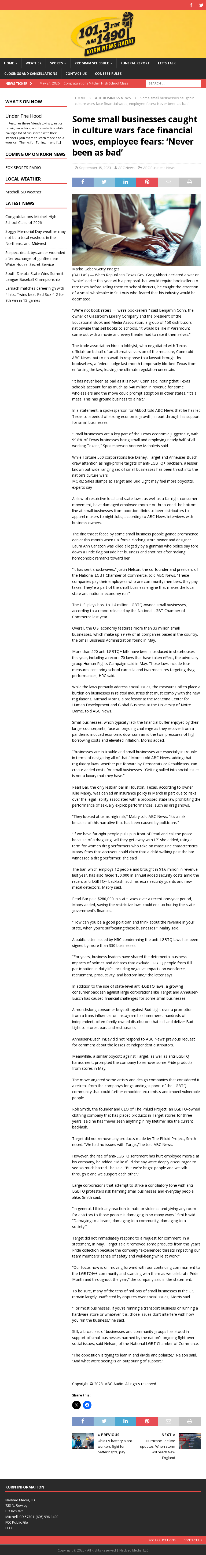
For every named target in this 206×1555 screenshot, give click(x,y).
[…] (58, 142)
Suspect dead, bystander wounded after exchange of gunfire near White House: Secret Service (35, 257)
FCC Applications (162, 1540)
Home (9, 62)
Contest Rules (108, 73)
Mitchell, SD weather (23, 191)
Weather (34, 62)
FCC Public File (16, 1521)
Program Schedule (92, 62)
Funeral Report (135, 62)
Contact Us (76, 73)
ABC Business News (159, 166)
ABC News (126, 166)
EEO (8, 1527)
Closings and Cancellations (30, 73)
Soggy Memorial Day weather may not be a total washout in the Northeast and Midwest (35, 236)
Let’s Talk (167, 62)
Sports (56, 62)
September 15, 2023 (95, 166)
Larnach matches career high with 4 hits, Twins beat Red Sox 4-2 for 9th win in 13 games (34, 293)
